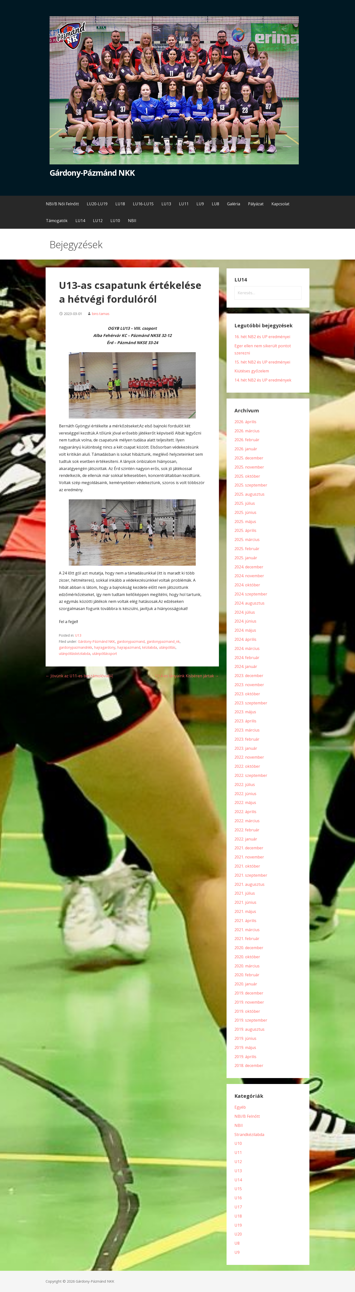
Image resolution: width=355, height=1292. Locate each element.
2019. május (245, 1047)
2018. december (248, 1065)
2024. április (245, 639)
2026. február (246, 439)
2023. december (248, 675)
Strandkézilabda (249, 1134)
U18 (238, 1216)
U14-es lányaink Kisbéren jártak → (187, 676)
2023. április (245, 721)
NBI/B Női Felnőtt (62, 204)
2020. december (248, 947)
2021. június (245, 902)
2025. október (247, 476)
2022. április (245, 811)
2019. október (247, 1011)
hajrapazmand (128, 647)
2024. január (245, 666)
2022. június (245, 793)
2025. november (249, 467)
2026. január (245, 449)
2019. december (248, 993)
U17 (238, 1207)
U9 (237, 1252)
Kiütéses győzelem (251, 371)
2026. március (247, 431)
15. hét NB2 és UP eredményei (262, 362)
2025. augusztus (249, 494)
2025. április (245, 530)
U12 (238, 1161)
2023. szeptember (250, 703)
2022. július (244, 784)
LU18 (120, 204)
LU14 (80, 220)
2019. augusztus (249, 1029)
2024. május (245, 630)
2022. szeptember (250, 775)
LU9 (200, 204)
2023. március (247, 730)
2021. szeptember (250, 875)
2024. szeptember (250, 594)
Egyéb (240, 1107)
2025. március (247, 539)
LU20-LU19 (97, 204)
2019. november (249, 1002)
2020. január (245, 984)
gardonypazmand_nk (163, 641)
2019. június (245, 1038)
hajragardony (104, 647)
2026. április (245, 421)
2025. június (245, 512)
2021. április (245, 920)
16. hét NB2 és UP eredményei (262, 336)
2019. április (245, 1056)
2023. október (247, 694)
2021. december (248, 848)
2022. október (247, 766)
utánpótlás (167, 647)
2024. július (244, 612)
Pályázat (256, 204)
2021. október (247, 866)
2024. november (249, 575)
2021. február (246, 938)
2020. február (246, 975)
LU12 (98, 220)
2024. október (247, 585)
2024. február (246, 657)
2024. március (247, 648)
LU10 (115, 220)
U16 (238, 1198)
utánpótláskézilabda (74, 653)
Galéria (233, 204)
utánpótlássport (104, 653)
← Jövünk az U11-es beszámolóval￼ (79, 676)
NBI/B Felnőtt (247, 1116)
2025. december (248, 458)
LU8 (215, 204)
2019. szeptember (250, 1020)
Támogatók (57, 220)
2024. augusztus (249, 603)
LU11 (184, 204)
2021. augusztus (249, 884)
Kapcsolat (280, 204)
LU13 (166, 204)
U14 (238, 1180)
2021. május (245, 911)
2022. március (247, 820)
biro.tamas (100, 313)
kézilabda (149, 647)
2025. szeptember (250, 485)
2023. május (245, 712)
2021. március (247, 929)
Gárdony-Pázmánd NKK (92, 172)
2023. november (249, 684)
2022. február (246, 830)
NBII (132, 220)
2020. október (247, 957)
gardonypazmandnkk (75, 647)
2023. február (246, 739)
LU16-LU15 (143, 204)
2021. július (244, 893)
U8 (237, 1243)
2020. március (247, 966)
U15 (238, 1188)
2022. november (249, 757)
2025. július (244, 503)
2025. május (245, 521)
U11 (238, 1152)
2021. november (249, 857)
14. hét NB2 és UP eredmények (262, 380)
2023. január (245, 748)
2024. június (245, 621)
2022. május (245, 802)
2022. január (245, 839)
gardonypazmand (131, 641)
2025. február (246, 548)
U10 (238, 1143)
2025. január (245, 557)
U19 (238, 1225)
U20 (238, 1234)
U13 (78, 635)
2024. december (248, 567)
